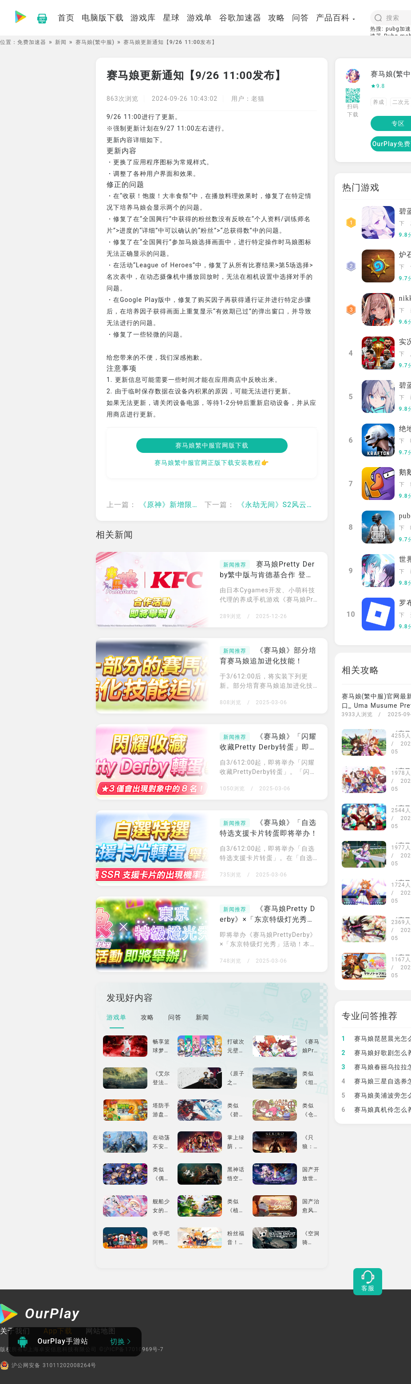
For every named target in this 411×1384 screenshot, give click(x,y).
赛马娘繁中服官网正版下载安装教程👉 (211, 462)
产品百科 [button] (336, 17)
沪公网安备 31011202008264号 (48, 1365)
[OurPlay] (40, 1315)
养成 (378, 102)
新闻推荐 (234, 565)
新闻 (61, 42)
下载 (402, 224)
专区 (398, 123)
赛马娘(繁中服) (95, 42)
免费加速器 (31, 42)
